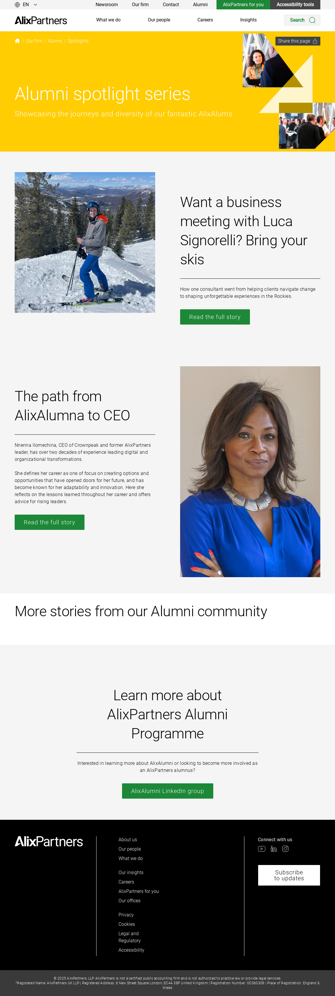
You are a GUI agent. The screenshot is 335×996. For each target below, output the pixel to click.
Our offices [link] (130, 900)
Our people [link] (159, 20)
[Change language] (26, 4)
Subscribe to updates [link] (289, 875)
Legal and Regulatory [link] (130, 937)
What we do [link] (108, 20)
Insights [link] (248, 20)
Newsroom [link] (107, 4)
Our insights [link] (131, 872)
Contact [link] (171, 4)
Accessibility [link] (131, 950)
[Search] (302, 20)
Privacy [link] (126, 915)
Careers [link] (205, 20)
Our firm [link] (140, 4)
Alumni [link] (200, 4)
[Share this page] (298, 41)
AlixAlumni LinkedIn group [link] (167, 791)
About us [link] (128, 839)
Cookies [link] (127, 924)
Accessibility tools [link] (295, 4)
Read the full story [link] (215, 316)
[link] (41, 20)
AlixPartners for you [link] (243, 4)
